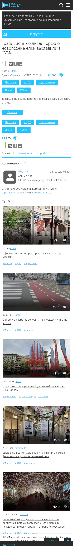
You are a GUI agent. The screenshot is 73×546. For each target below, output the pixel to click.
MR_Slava (23, 171)
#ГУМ (8, 90)
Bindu (14, 70)
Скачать (12, 112)
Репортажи (25, 16)
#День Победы (27, 396)
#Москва (10, 82)
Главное (9, 16)
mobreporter (21, 448)
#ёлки (24, 90)
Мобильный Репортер (11, 5)
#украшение (47, 82)
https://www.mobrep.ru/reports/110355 (33, 153)
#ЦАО (27, 82)
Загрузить (36, 34)
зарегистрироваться (14, 192)
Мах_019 (24, 514)
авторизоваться (40, 192)
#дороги (28, 330)
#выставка (29, 463)
